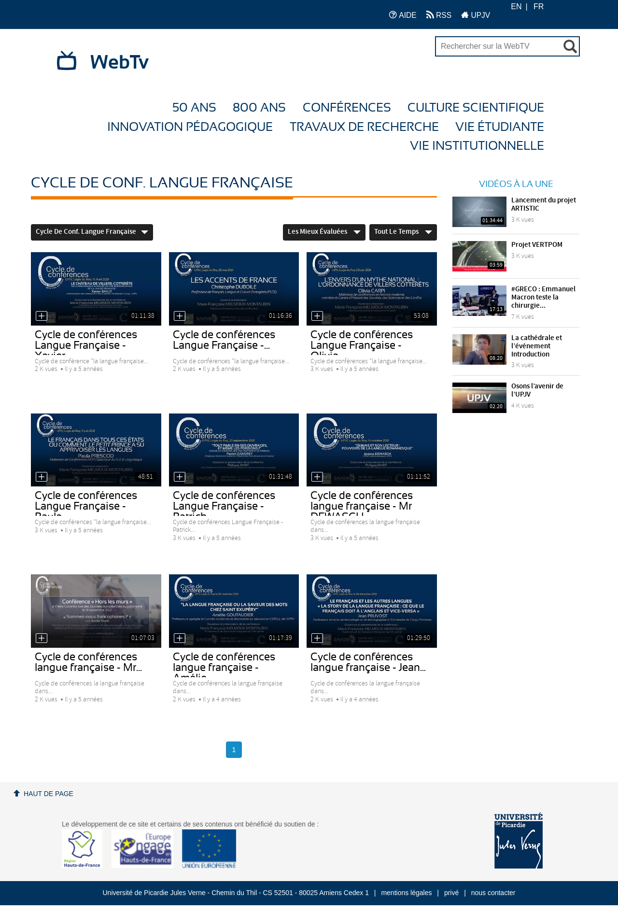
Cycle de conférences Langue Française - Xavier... (86, 345)
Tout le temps (403, 232)
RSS (438, 14)
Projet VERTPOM (536, 245)
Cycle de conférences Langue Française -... (224, 340)
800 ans (259, 108)
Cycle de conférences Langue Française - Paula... (86, 506)
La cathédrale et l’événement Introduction (536, 346)
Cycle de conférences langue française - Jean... (368, 662)
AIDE (403, 14)
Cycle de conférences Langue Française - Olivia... (361, 345)
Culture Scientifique (475, 108)
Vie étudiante (499, 127)
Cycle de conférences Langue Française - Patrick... (224, 506)
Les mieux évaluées (324, 232)
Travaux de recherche (364, 127)
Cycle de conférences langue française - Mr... (88, 662)
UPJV (475, 14)
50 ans (194, 108)
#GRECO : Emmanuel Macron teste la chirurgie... (543, 298)
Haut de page (48, 794)
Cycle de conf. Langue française (92, 232)
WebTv (119, 62)
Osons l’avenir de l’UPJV (537, 390)
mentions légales (406, 893)
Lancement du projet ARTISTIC (543, 205)
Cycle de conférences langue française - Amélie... (224, 668)
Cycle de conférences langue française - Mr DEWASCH (361, 506)
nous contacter (493, 893)
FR (539, 6)
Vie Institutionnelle (477, 146)
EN (516, 6)
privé (451, 893)
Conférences (347, 108)
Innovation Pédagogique (190, 127)
